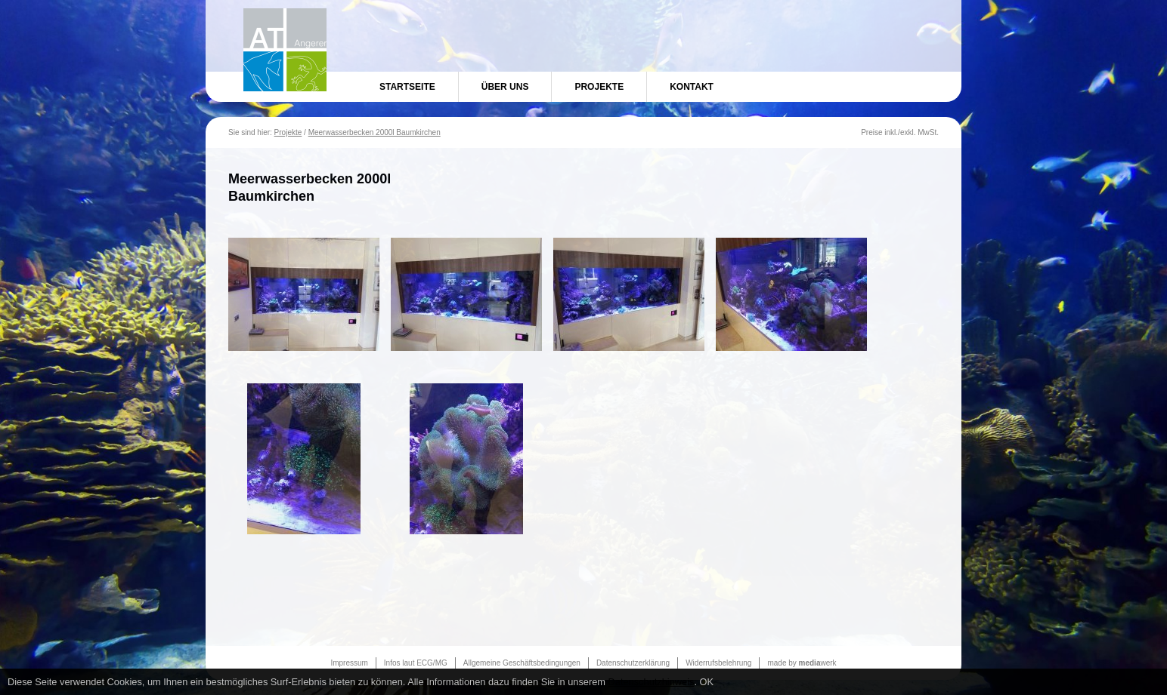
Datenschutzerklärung (633, 663)
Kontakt (692, 86)
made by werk (801, 663)
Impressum (348, 663)
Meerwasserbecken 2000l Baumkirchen (374, 132)
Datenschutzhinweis (651, 681)
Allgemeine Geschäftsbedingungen (521, 663)
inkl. (891, 132)
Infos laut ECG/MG (415, 663)
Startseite (407, 86)
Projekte (599, 86)
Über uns (505, 86)
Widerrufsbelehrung (718, 663)
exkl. (908, 132)
